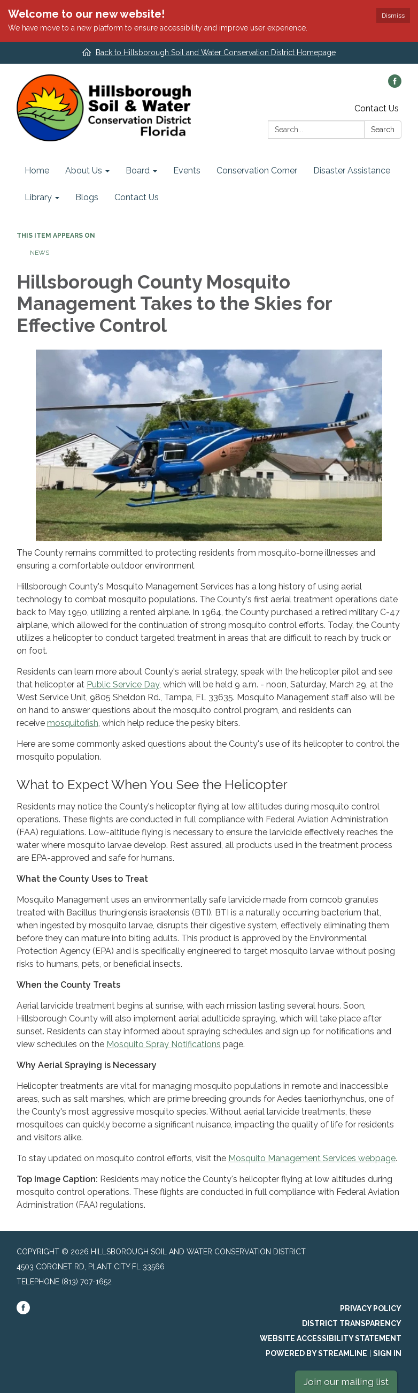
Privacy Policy (370, 1308)
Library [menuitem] (38, 197)
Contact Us (376, 108)
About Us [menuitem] (83, 170)
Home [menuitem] (37, 170)
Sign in (387, 1353)
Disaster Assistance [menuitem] (351, 170)
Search (382, 129)
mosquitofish (72, 723)
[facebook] (394, 85)
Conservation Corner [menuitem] (256, 170)
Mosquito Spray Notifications (163, 1044)
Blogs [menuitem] (86, 197)
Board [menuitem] (138, 170)
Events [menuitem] (186, 170)
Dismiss (393, 15)
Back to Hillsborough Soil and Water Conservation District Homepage (216, 52)
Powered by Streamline (316, 1353)
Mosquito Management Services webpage (312, 1158)
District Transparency (351, 1323)
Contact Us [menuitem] (136, 197)
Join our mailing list (346, 1381)
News (39, 252)
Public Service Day (123, 684)
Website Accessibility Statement (330, 1338)
